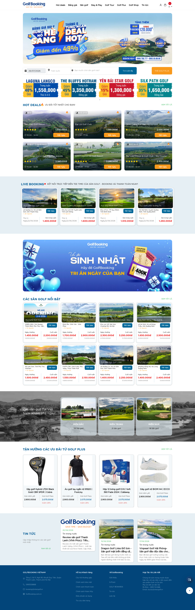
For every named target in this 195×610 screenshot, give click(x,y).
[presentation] (100, 99)
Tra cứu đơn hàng (83, 600)
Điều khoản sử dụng (84, 596)
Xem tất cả (166, 104)
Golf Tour (109, 5)
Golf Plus (121, 5)
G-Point (112, 582)
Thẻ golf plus (162, 71)
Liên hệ (112, 596)
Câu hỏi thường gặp (84, 577)
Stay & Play (96, 5)
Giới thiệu (113, 577)
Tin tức (145, 5)
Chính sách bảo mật (84, 582)
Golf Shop (134, 5)
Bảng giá (72, 5)
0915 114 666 (155, 587)
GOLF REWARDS (116, 587)
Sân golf (84, 5)
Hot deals (60, 5)
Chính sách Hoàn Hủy (84, 591)
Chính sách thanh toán (85, 587)
